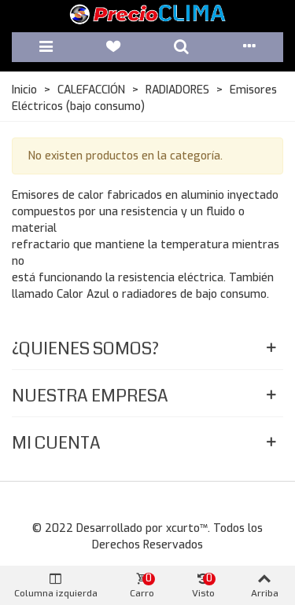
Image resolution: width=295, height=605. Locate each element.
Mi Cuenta (56, 443)
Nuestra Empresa (90, 395)
